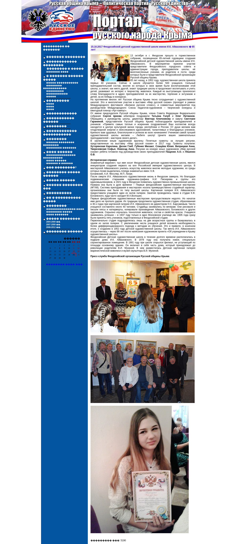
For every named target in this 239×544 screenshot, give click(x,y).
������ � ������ (59, 163)
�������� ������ (64, 231)
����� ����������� (62, 83)
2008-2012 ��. (53, 227)
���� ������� (57, 214)
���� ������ (56, 160)
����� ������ (60, 180)
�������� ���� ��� (64, 264)
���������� (59, 192)
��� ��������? (61, 167)
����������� (57, 94)
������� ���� (57, 72)
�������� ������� (61, 148)
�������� (56, 126)
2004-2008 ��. (53, 222)
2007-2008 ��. (53, 224)
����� (51, 96)
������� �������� (65, 56)
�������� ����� (59, 212)
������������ (61, 113)
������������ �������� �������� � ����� (63, 65)
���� (50, 104)
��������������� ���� (65, 209)
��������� (55, 91)
